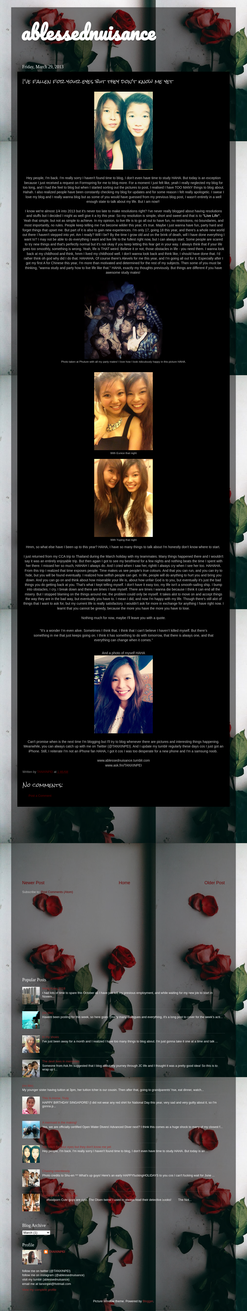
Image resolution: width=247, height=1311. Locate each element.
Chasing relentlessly (56, 1171)
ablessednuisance (88, 32)
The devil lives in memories (60, 1061)
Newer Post (33, 882)
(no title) (47, 1013)
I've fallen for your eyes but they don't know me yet (76, 1147)
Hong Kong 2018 (53, 988)
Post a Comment (40, 795)
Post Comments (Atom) (57, 892)
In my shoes (50, 1037)
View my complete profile (39, 1290)
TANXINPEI (57, 1251)
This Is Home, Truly (55, 1098)
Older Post (215, 882)
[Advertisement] (123, 843)
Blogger (148, 1301)
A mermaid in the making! (59, 1122)
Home (124, 882)
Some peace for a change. (60, 1195)
